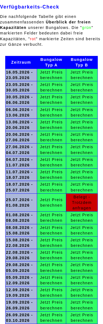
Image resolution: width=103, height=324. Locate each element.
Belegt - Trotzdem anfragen (82, 202)
